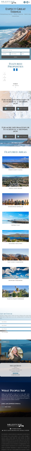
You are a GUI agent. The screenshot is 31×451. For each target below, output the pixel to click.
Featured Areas (15, 152)
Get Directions (15, 373)
